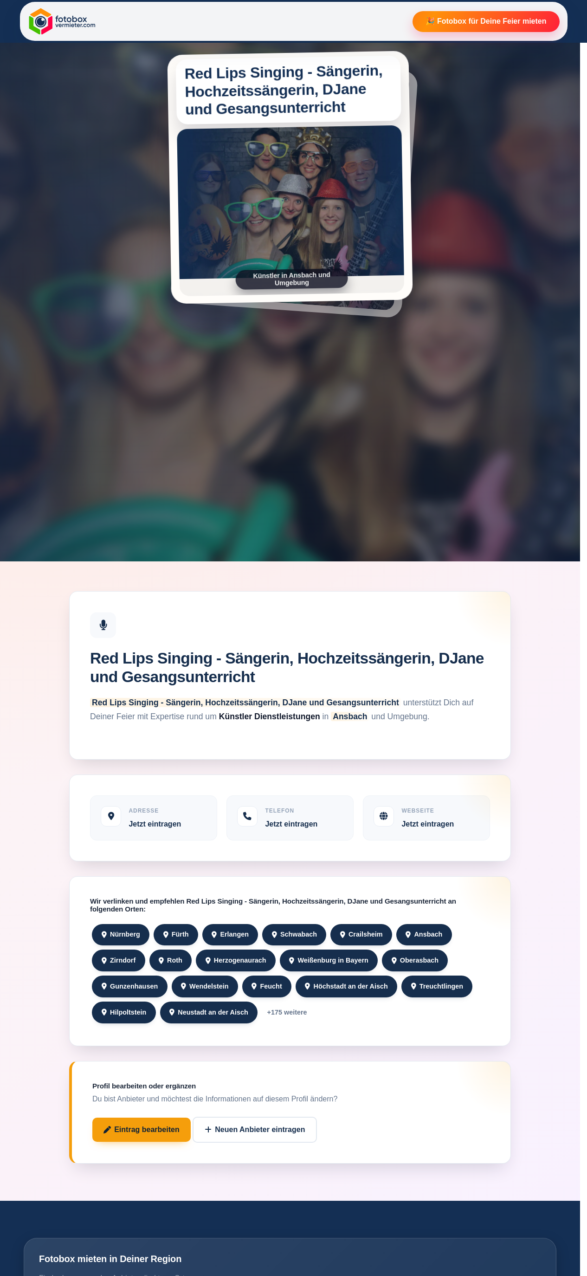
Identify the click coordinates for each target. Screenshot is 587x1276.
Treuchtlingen (437, 986)
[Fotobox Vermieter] (62, 21)
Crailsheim (361, 934)
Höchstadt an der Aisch (346, 986)
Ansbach (424, 934)
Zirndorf (118, 960)
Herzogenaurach (236, 960)
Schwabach (294, 934)
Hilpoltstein (124, 1012)
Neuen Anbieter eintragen (255, 1129)
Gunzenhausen (130, 986)
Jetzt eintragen (155, 824)
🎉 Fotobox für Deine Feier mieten (486, 21)
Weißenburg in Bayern (328, 960)
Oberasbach (415, 960)
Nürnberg (121, 934)
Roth (170, 960)
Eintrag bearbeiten (141, 1129)
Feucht (267, 986)
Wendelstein (205, 986)
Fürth (176, 934)
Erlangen (230, 934)
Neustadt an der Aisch (208, 1012)
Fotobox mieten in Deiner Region (110, 1259)
